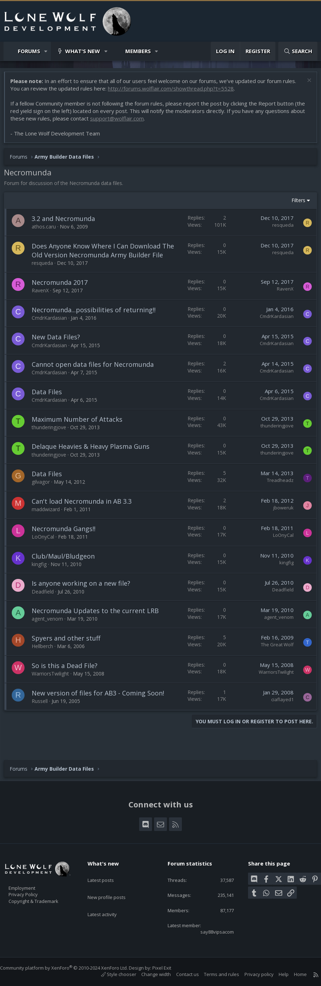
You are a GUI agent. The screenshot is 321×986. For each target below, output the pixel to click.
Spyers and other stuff (69, 650)
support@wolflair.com (136, 121)
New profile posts (113, 885)
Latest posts (107, 871)
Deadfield (46, 604)
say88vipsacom (211, 931)
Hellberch (46, 658)
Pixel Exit (168, 968)
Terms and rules (214, 974)
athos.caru (47, 230)
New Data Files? (59, 349)
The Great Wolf (273, 657)
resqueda (279, 228)
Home (293, 974)
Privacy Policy (32, 890)
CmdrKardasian (52, 330)
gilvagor (44, 494)
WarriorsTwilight (54, 686)
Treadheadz (276, 492)
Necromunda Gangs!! (67, 541)
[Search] (297, 51)
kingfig (42, 576)
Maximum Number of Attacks (80, 431)
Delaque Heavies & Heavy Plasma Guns (94, 459)
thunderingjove (52, 439)
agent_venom (51, 631)
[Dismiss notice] (305, 84)
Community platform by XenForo (71, 968)
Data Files (50, 404)
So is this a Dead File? (68, 678)
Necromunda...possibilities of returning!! (97, 322)
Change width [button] (149, 974)
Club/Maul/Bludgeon (66, 568)
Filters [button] (295, 203)
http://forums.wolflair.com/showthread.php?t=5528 (174, 92)
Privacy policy (252, 974)
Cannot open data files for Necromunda (96, 377)
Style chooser (111, 974)
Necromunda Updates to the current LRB (98, 623)
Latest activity (108, 899)
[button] (46, 51)
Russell (43, 713)
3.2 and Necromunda (67, 222)
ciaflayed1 (279, 712)
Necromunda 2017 (63, 295)
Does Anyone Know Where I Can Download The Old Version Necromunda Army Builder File (101, 258)
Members (138, 51)
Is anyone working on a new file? (84, 596)
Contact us (180, 974)
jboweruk (280, 520)
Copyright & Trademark (44, 897)
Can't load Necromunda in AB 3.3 (85, 513)
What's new (82, 51)
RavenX (43, 302)
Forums (29, 51)
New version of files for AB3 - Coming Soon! (101, 705)
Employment (31, 882)
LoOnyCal (46, 549)
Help (276, 974)
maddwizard (49, 521)
